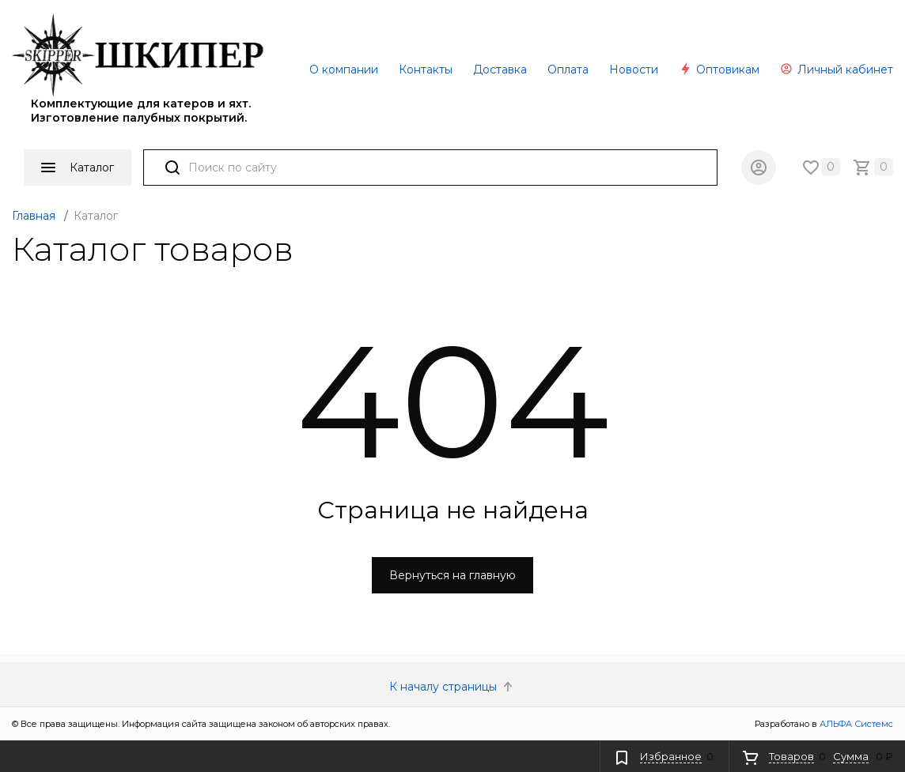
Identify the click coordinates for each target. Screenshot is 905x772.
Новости (633, 69)
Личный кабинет (836, 69)
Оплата (568, 69)
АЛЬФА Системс (855, 723)
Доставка (500, 69)
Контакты (425, 69)
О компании (343, 69)
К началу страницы (452, 687)
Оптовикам (719, 69)
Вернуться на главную (452, 575)
